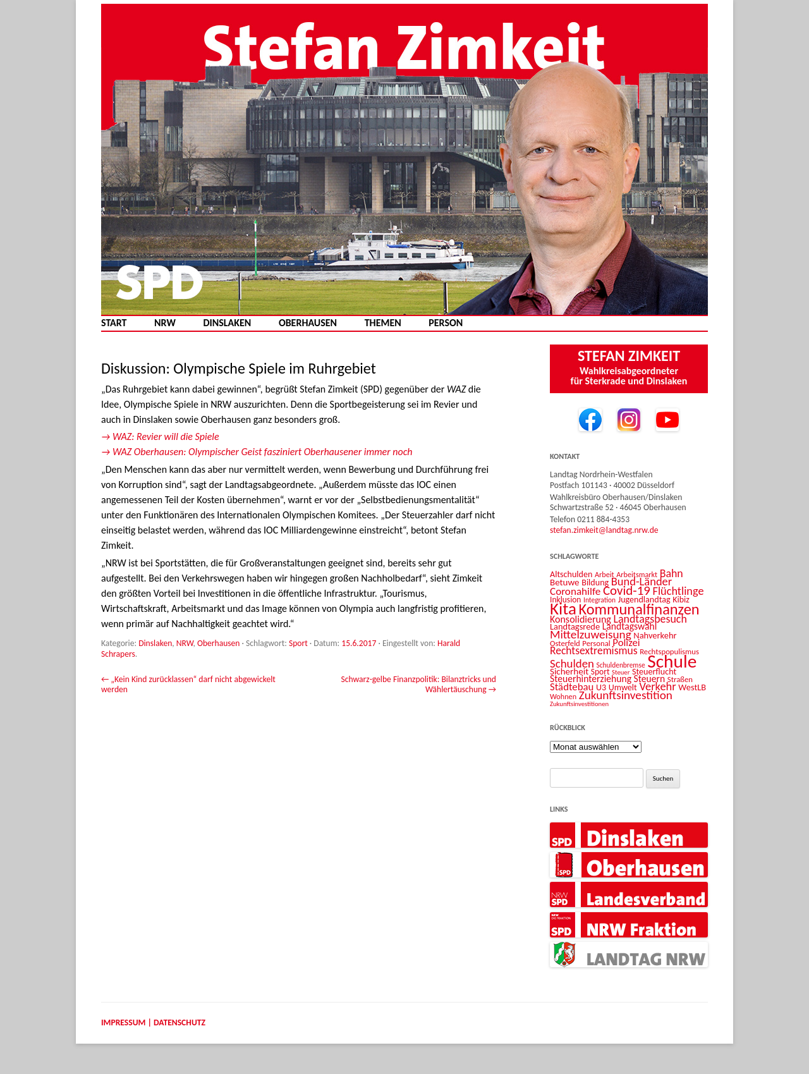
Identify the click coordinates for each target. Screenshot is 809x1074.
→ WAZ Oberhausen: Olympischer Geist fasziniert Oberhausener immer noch (257, 452)
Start (113, 323)
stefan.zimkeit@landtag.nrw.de (604, 530)
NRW (165, 323)
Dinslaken (227, 323)
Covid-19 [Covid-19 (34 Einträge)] (626, 590)
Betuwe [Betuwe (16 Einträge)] (565, 582)
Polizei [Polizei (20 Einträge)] (626, 642)
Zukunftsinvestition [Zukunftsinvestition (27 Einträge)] (625, 695)
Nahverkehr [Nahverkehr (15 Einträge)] (654, 635)
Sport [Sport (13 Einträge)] (600, 671)
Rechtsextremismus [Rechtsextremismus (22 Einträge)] (594, 650)
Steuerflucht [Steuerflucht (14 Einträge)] (654, 671)
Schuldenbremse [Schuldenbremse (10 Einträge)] (621, 665)
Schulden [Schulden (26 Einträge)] (572, 663)
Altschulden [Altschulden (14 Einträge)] (571, 574)
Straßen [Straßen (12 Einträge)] (680, 679)
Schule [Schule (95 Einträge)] (671, 661)
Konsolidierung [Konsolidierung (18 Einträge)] (580, 619)
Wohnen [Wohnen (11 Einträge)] (563, 696)
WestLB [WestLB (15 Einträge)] (692, 687)
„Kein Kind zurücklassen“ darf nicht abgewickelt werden (188, 684)
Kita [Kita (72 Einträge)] (563, 608)
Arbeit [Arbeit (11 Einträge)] (604, 574)
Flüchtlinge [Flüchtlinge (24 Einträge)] (678, 591)
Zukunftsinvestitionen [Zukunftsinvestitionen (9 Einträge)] (579, 704)
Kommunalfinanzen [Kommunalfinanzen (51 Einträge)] (639, 609)
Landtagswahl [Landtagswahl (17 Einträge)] (629, 626)
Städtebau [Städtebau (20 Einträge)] (571, 686)
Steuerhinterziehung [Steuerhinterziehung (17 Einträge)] (590, 679)
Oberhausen (308, 323)
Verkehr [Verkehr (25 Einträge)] (657, 686)
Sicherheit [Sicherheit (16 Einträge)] (569, 671)
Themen (383, 323)
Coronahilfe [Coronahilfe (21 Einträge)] (575, 591)
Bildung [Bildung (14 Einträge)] (595, 582)
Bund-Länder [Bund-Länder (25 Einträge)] (641, 581)
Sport (298, 643)
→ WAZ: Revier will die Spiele (160, 436)
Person (446, 323)
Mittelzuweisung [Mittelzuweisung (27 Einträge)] (590, 634)
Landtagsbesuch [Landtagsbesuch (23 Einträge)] (649, 619)
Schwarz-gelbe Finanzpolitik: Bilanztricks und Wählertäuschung (418, 684)
